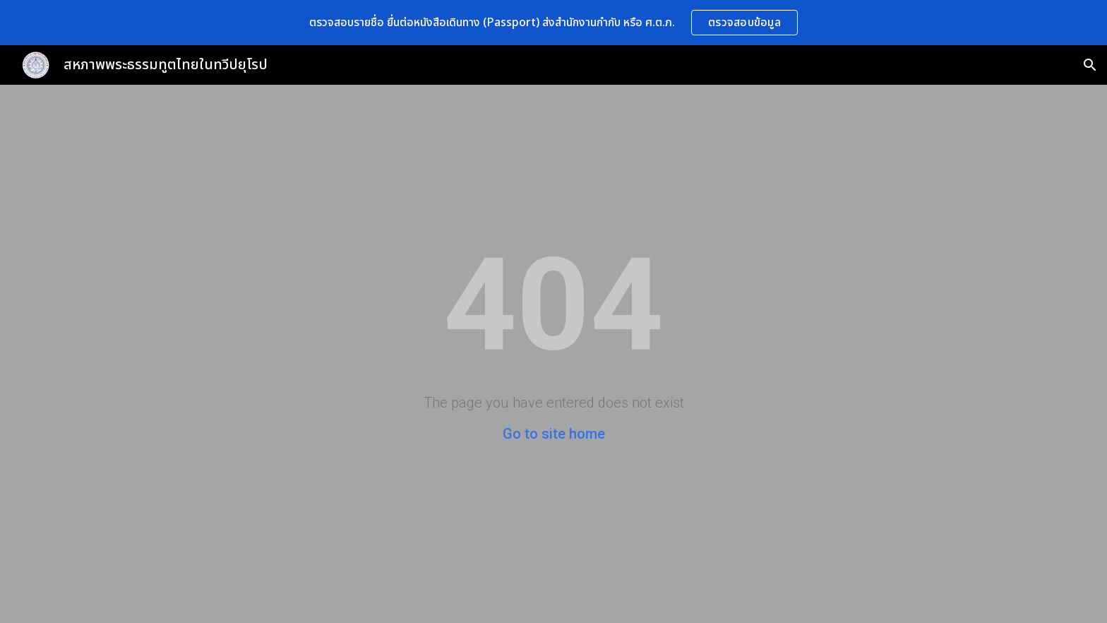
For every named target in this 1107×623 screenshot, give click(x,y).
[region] (553, 22)
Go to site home (554, 433)
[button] (1090, 65)
